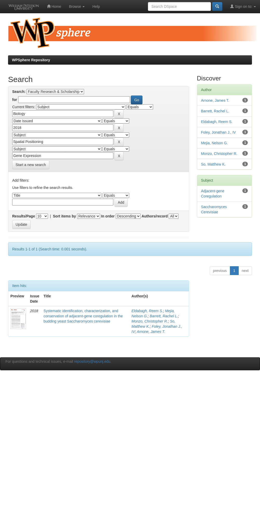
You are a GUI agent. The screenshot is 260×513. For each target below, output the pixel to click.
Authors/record (154, 216)
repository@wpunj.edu (92, 361)
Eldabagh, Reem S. (147, 311)
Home (54, 6)
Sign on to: (243, 6)
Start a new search (31, 165)
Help (96, 6)
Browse (77, 6)
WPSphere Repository (31, 60)
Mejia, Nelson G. (214, 143)
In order (108, 216)
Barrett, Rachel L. (164, 316)
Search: (18, 92)
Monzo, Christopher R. (150, 321)
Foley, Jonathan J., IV (218, 132)
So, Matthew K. (213, 164)
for (14, 100)
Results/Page (23, 216)
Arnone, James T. (151, 332)
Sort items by (64, 216)
